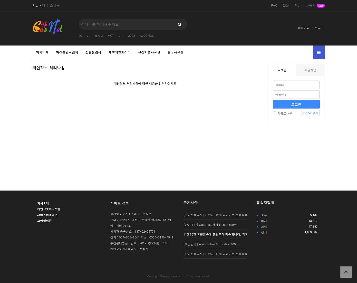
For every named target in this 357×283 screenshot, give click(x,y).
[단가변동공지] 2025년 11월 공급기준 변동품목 (215, 254)
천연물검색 (93, 52)
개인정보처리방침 (49, 209)
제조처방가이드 (119, 52)
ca (88, 35)
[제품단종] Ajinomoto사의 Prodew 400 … (211, 244)
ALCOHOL (147, 35)
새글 (297, 5)
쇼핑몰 (54, 5)
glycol (99, 35)
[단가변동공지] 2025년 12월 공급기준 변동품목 (215, 215)
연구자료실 (175, 52)
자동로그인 (282, 113)
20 (80, 35)
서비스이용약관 (47, 215)
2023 (131, 35)
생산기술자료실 (149, 52)
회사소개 (42, 52)
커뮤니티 (38, 5)
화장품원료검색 (67, 52)
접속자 (315, 6)
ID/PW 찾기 (310, 113)
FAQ (274, 5)
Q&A (286, 5)
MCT (111, 35)
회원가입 (304, 28)
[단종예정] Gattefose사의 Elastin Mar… (210, 224)
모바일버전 (44, 221)
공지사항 (190, 202)
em (121, 35)
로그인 (319, 28)
